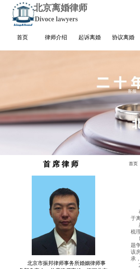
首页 (133, 163)
